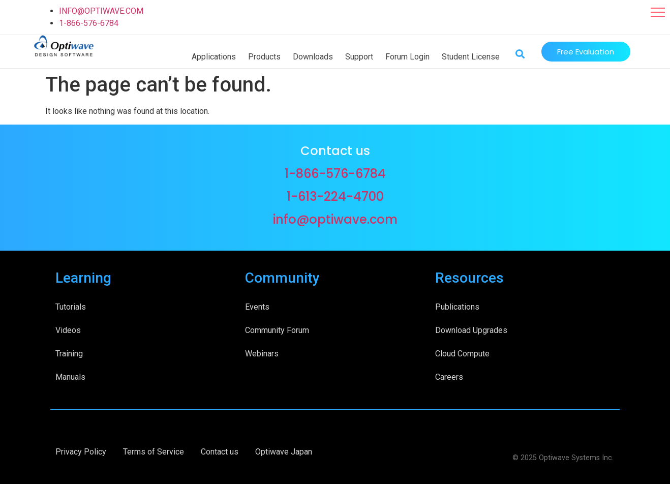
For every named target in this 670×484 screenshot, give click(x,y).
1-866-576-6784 (88, 23)
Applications (214, 57)
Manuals (70, 377)
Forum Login (407, 57)
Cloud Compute (462, 353)
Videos (68, 330)
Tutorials (70, 307)
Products (264, 57)
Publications (457, 307)
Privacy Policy (80, 452)
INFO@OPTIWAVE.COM (101, 11)
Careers (449, 377)
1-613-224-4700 (335, 196)
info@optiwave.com (335, 219)
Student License (471, 57)
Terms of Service (153, 452)
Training (69, 353)
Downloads (313, 57)
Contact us (219, 452)
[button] (658, 12)
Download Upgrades (471, 330)
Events (257, 307)
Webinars (262, 353)
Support (359, 57)
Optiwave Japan (283, 452)
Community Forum (277, 330)
